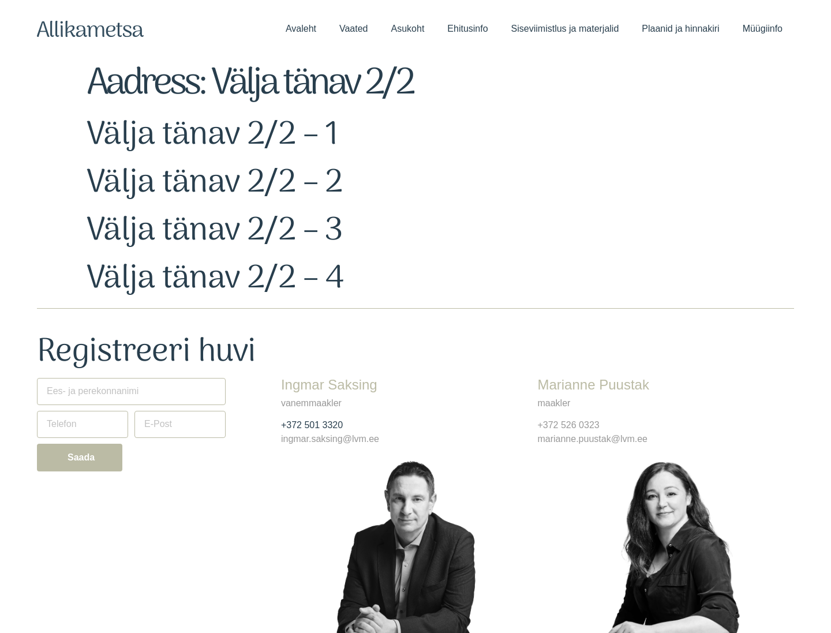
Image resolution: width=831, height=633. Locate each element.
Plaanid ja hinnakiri (680, 28)
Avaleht (301, 28)
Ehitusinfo (467, 28)
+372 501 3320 (312, 425)
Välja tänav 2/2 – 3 (215, 231)
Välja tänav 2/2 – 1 (213, 135)
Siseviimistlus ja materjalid (565, 28)
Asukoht (408, 28)
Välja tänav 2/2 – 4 (215, 279)
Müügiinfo (763, 28)
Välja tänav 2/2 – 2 (215, 183)
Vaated (353, 28)
